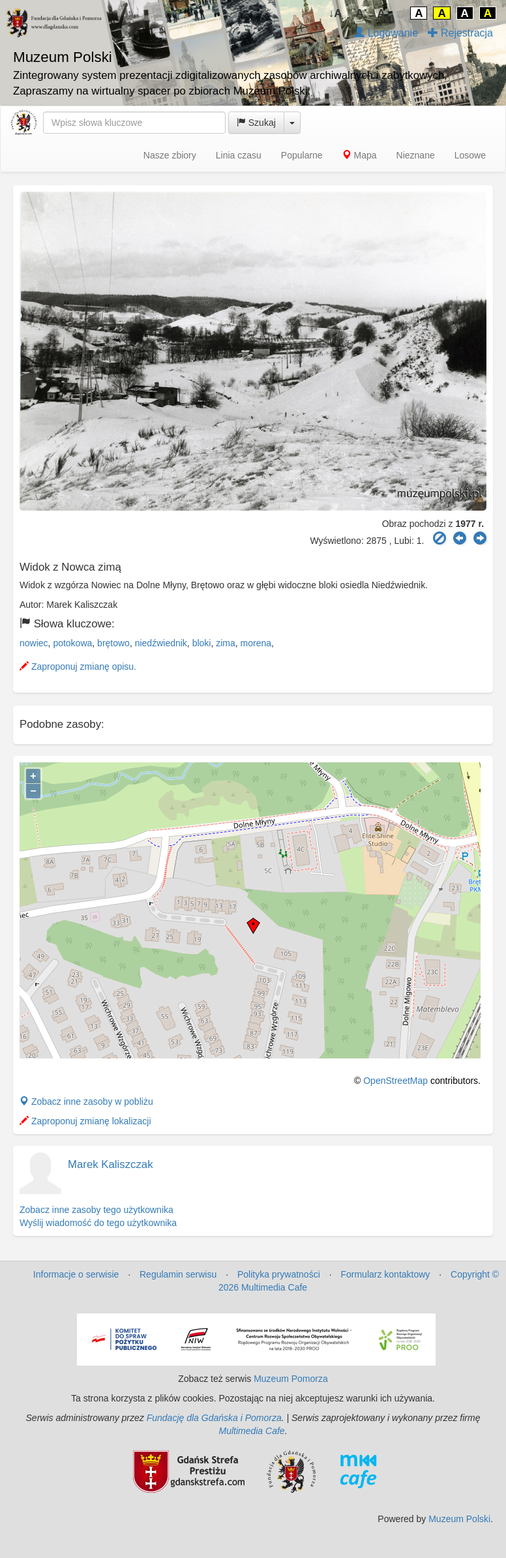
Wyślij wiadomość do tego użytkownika (98, 1223)
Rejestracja (460, 32)
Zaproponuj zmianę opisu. (78, 666)
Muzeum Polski (459, 1519)
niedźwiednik (161, 643)
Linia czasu (238, 155)
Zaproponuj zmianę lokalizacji (85, 1121)
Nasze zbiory (169, 155)
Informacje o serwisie (76, 1274)
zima (225, 643)
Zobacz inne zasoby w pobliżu (86, 1101)
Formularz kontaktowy (385, 1274)
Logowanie (386, 32)
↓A (335, 13)
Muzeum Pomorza (291, 1378)
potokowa (72, 643)
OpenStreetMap (395, 1080)
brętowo (113, 643)
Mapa (359, 155)
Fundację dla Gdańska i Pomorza (214, 1418)
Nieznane (415, 155)
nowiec (34, 643)
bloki (201, 643)
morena (256, 643)
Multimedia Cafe (251, 1431)
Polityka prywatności (278, 1274)
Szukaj (256, 122)
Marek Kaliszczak (110, 1164)
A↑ (384, 13)
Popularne (302, 155)
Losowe (470, 155)
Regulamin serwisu (178, 1274)
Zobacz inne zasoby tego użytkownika (96, 1210)
